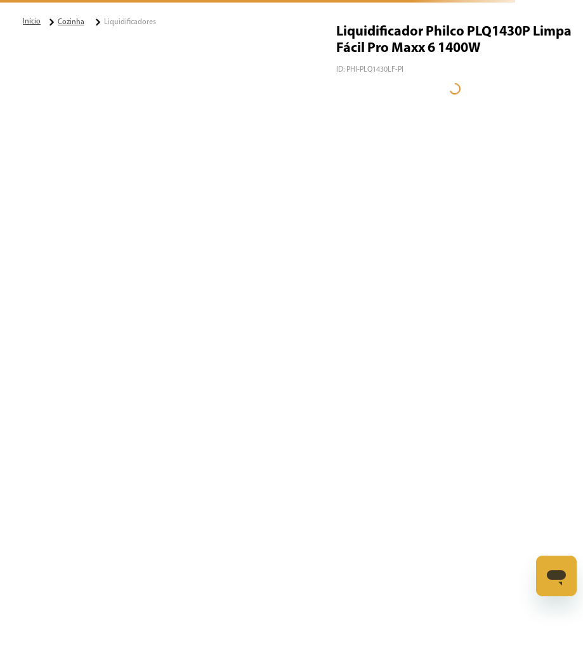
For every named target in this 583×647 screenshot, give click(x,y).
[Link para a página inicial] (31, 21)
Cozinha (71, 22)
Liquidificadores (130, 22)
